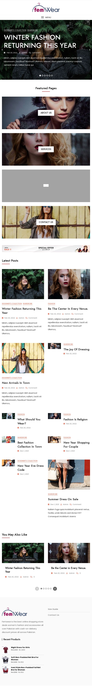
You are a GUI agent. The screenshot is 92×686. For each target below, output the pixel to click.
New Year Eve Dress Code (31, 468)
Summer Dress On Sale (63, 499)
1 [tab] (40, 75)
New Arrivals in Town (16, 383)
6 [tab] (51, 75)
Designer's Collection (15, 30)
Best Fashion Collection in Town (30, 445)
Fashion (51, 303)
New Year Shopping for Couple (77, 445)
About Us (46, 112)
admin (24, 52)
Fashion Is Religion (76, 420)
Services (46, 149)
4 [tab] (47, 75)
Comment (36, 52)
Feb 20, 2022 (11, 52)
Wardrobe (32, 30)
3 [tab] (44, 75)
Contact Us (46, 222)
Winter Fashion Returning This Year (40, 41)
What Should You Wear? (29, 422)
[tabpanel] (46, 50)
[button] (46, 17)
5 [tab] (49, 75)
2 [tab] (42, 75)
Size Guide (53, 609)
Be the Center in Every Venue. (68, 309)
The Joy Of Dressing (76, 349)
